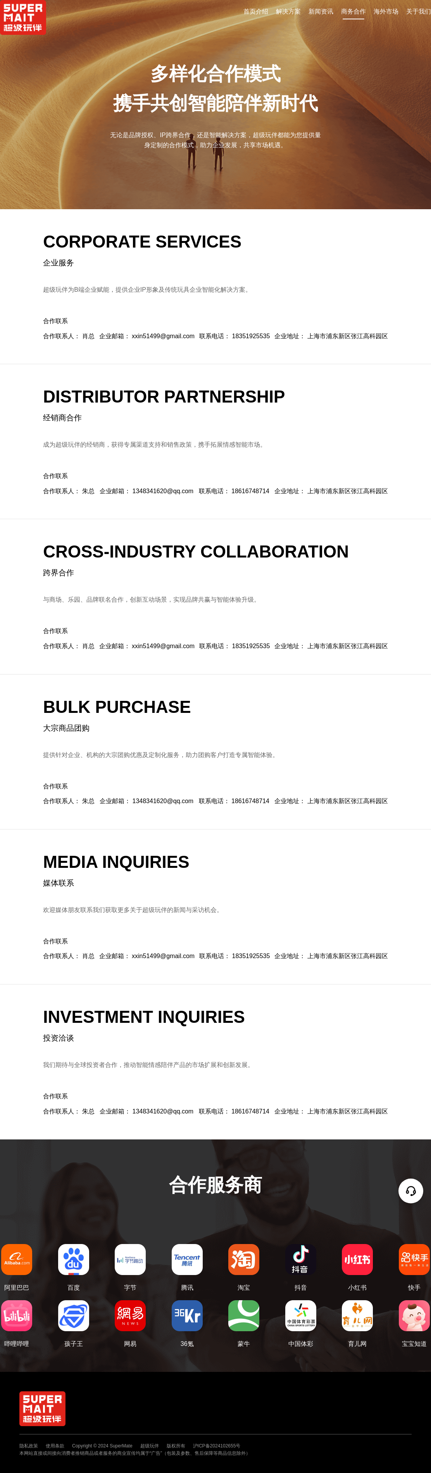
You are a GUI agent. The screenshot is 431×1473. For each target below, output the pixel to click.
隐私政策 (28, 1446)
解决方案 (288, 11)
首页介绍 (255, 11)
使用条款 (55, 1446)
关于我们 (418, 11)
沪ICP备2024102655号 (217, 1446)
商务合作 (353, 11)
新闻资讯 (321, 11)
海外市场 (386, 11)
